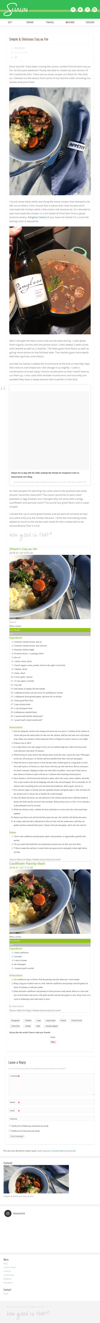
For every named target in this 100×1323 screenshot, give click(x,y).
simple (28, 1026)
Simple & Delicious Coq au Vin (18, 1196)
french (63, 1020)
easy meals (50, 1020)
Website (13, 1119)
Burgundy (15, 1020)
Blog (5, 1263)
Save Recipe (14, 630)
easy (39, 1020)
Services (7, 1271)
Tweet (52, 1037)
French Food (77, 1020)
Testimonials (9, 1275)
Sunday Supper (52, 1026)
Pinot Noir (16, 1026)
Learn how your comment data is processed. (56, 1151)
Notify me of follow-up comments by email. (30, 1126)
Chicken (28, 1020)
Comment (15, 1075)
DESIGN (90, 22)
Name (15, 1102)
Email (15, 1110)
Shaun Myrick (20, 48)
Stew (38, 1026)
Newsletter (8, 1282)
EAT (10, 22)
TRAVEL (50, 22)
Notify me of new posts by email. (26, 1131)
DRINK (30, 22)
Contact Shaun (10, 1267)
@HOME (70, 22)
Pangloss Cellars (37, 217)
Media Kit (7, 1279)
